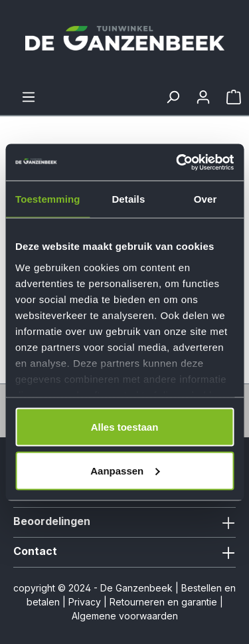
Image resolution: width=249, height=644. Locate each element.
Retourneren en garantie (163, 601)
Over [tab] (205, 199)
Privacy (84, 601)
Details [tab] (128, 199)
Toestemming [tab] (47, 199)
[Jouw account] (203, 97)
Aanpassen (124, 470)
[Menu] (28, 97)
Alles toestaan (125, 427)
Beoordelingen (51, 521)
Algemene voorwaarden (125, 615)
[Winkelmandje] (233, 97)
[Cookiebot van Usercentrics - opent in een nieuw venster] (177, 162)
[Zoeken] (172, 97)
